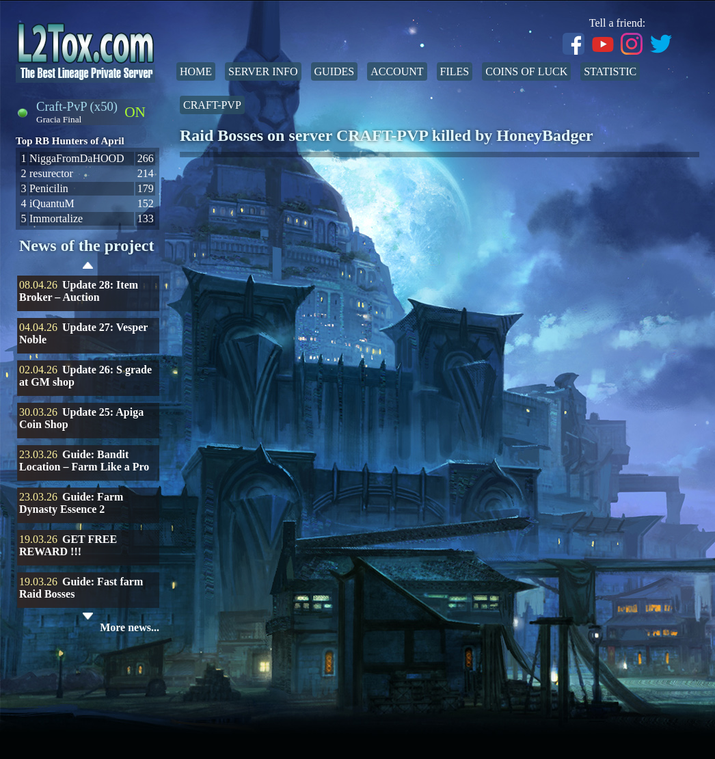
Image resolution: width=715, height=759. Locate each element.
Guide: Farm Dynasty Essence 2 (71, 503)
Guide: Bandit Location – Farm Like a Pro (84, 460)
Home (196, 71)
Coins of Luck (526, 71)
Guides (334, 71)
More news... (129, 627)
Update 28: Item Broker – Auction (78, 291)
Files (455, 71)
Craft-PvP (212, 105)
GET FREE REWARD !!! (68, 545)
